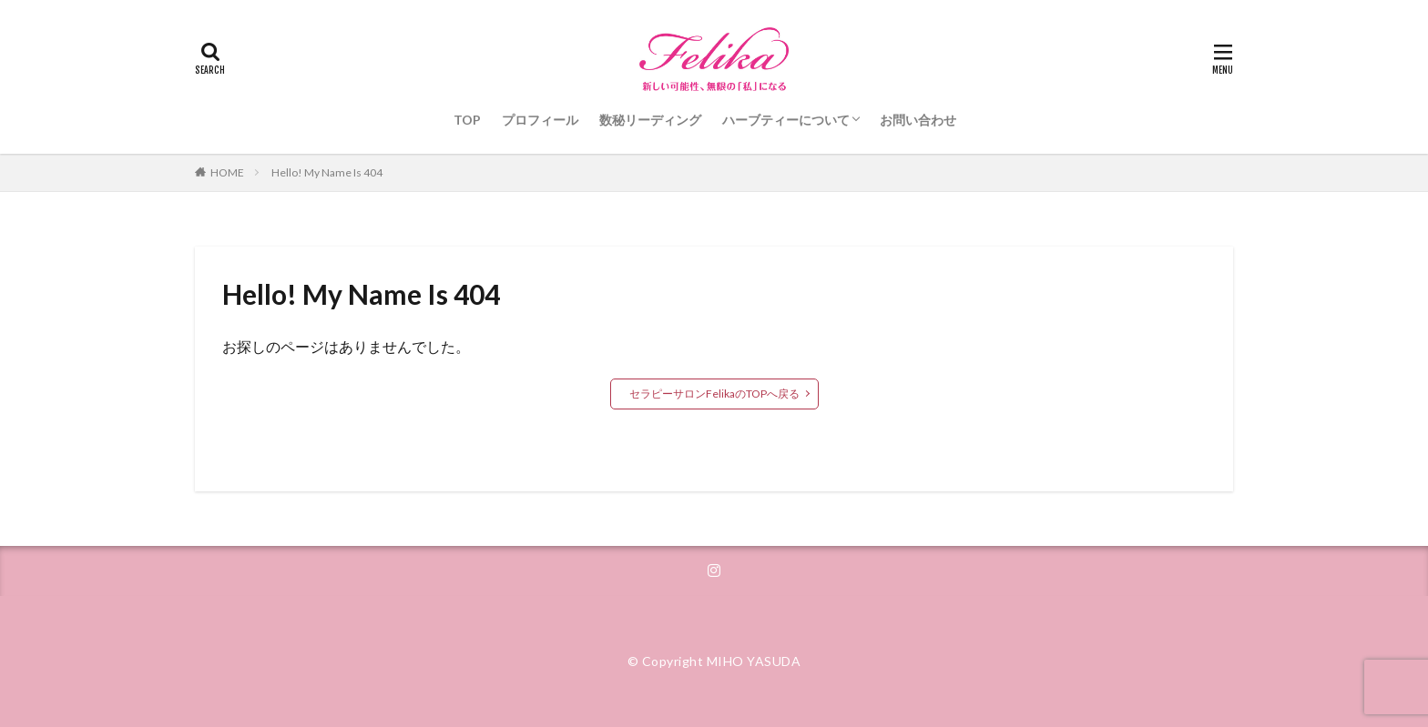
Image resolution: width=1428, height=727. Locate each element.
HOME (227, 172)
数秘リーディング (650, 119)
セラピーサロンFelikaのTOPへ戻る (714, 393)
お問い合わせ (918, 119)
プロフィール (540, 119)
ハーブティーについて (786, 119)
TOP (467, 119)
